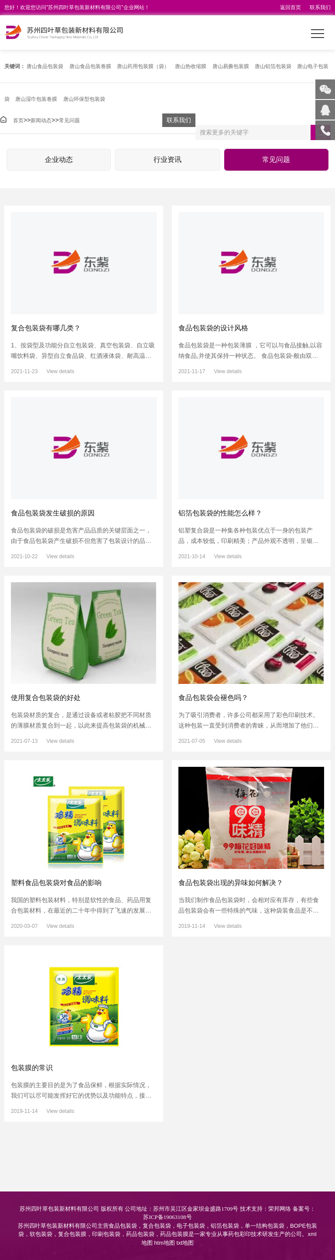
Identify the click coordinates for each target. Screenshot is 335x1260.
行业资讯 (167, 159)
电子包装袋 (191, 1225)
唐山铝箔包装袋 (273, 66)
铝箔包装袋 (225, 1225)
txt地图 (185, 1242)
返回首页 (290, 7)
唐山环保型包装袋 (84, 99)
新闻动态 (41, 120)
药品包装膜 (174, 1234)
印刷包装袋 (106, 1234)
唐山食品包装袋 (45, 66)
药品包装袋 (140, 1234)
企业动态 (59, 159)
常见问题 (69, 120)
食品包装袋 (123, 1225)
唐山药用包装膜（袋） (143, 66)
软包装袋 (41, 1234)
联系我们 (320, 7)
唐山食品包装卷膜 (90, 66)
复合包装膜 (72, 1234)
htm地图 (164, 1242)
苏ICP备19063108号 (167, 1217)
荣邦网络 (279, 1209)
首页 (18, 120)
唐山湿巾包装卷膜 (36, 99)
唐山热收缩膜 (190, 66)
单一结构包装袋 (264, 1225)
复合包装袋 (157, 1225)
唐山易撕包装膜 (230, 66)
